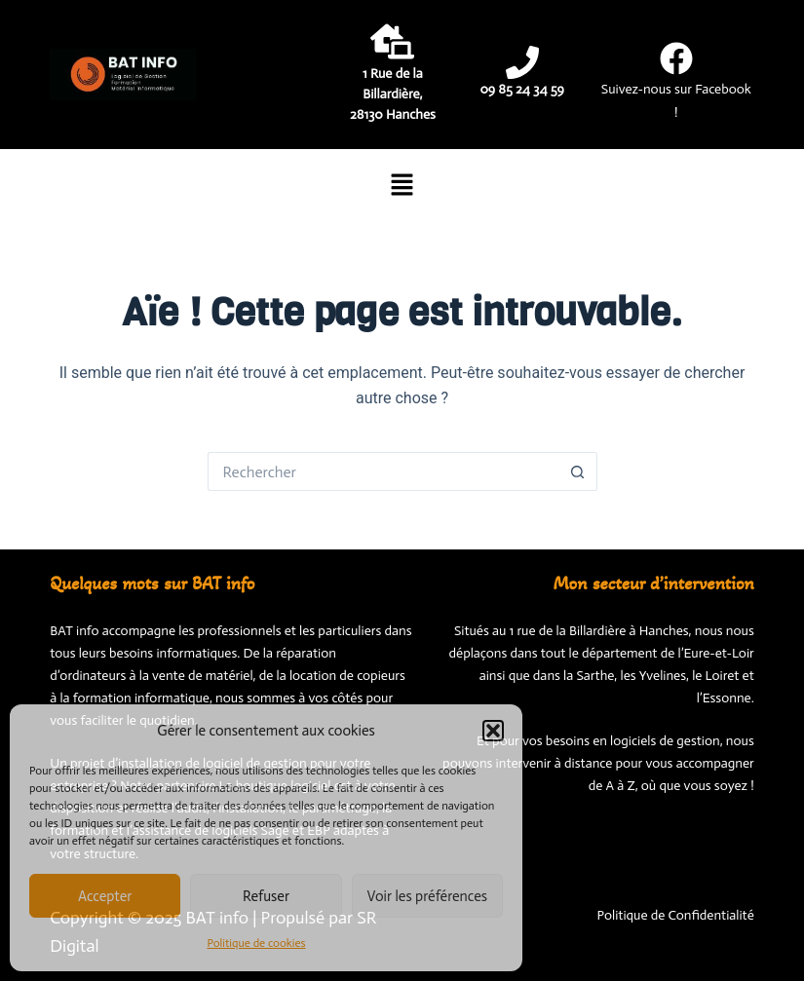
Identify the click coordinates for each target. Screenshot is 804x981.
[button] (493, 730)
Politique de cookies (256, 943)
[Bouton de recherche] (577, 471)
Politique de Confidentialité (675, 915)
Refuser (266, 896)
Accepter (105, 896)
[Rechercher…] (383, 471)
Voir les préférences (427, 896)
